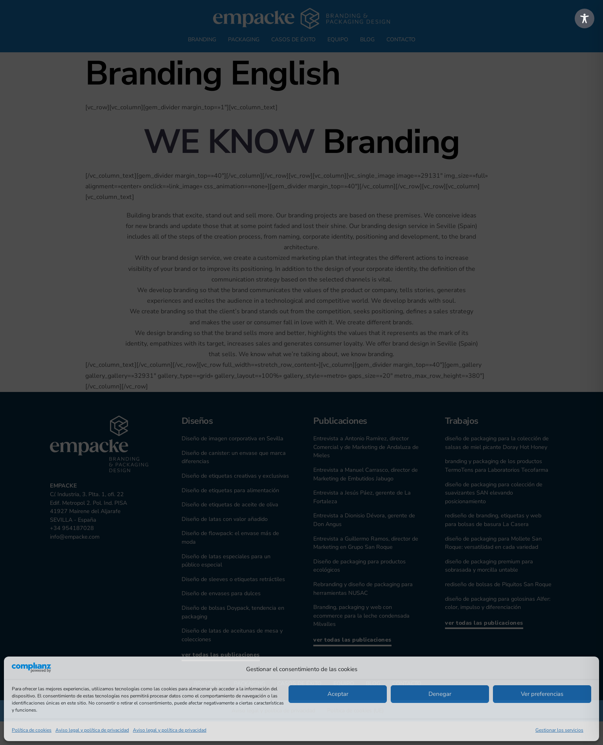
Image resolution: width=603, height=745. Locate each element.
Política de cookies (31, 730)
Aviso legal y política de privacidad (92, 730)
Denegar (439, 694)
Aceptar (337, 694)
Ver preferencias (542, 694)
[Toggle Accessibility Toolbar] (584, 18)
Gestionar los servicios (559, 730)
